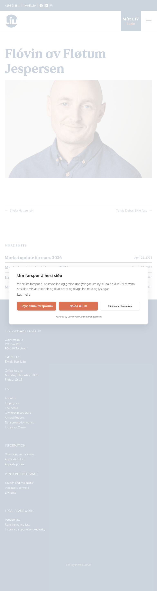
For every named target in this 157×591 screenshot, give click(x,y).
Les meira (23, 294)
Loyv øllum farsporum (36, 306)
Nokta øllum (78, 306)
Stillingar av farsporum (120, 306)
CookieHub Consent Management (85, 316)
